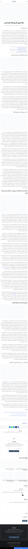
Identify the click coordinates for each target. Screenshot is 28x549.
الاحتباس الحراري (8, 143)
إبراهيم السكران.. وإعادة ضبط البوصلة (9, 468)
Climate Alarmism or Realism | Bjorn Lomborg (18, 415)
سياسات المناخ (9, 381)
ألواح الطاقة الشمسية (4, 267)
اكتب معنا (16, 543)
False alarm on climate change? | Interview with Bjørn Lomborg (15, 412)
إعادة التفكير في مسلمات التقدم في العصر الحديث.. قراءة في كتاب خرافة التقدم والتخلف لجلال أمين (21, 480)
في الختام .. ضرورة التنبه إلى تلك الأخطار (21, 52)
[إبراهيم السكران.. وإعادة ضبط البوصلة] (7, 464)
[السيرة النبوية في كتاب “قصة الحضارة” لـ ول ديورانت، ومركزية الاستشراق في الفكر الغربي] (7, 475)
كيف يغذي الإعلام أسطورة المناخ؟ (22, 48)
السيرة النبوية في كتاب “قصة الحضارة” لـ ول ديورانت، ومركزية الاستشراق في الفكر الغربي (8, 480)
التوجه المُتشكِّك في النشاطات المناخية (21, 47)
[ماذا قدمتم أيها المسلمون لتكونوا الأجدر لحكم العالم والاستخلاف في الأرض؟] (20, 464)
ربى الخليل (21, 25)
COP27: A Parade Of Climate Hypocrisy (19, 414)
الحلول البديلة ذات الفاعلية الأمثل (22, 50)
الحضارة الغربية (24, 423)
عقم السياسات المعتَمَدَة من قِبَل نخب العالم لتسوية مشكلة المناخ (18, 49)
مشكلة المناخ (6, 233)
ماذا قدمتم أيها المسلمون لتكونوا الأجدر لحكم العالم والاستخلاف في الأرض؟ (21, 469)
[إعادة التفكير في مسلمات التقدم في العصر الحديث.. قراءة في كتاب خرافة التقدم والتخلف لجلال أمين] (20, 475)
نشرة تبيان (8, 543)
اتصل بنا (13, 543)
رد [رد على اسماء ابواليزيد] (22, 494)
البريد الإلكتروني (25, 516)
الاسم (26, 512)
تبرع (11, 543)
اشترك (14, 450)
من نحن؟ (19, 543)
